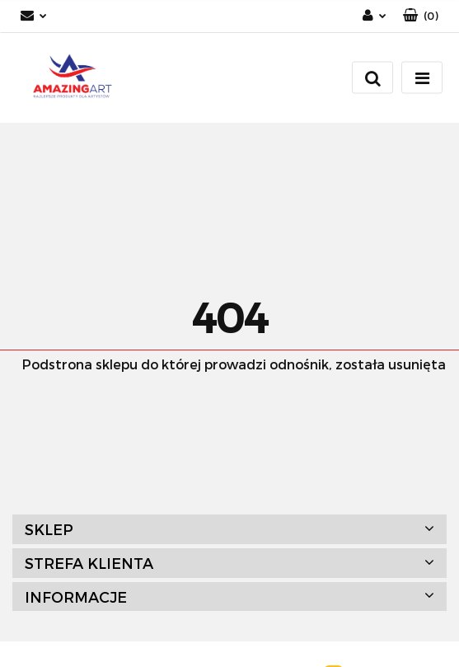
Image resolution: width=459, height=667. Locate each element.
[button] (421, 16)
